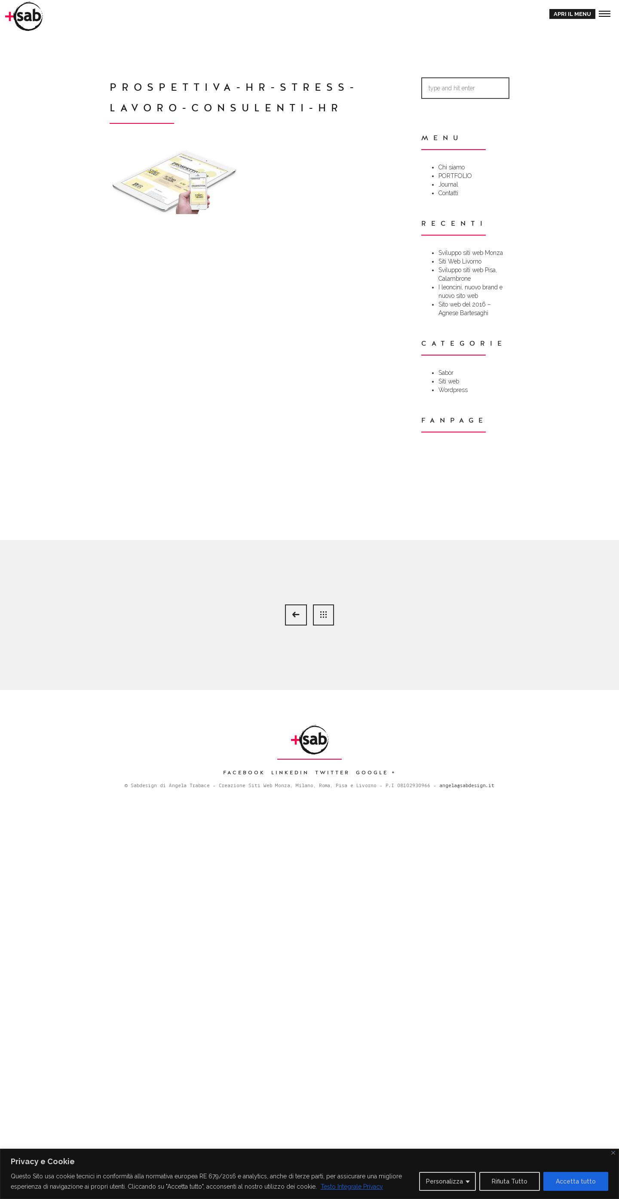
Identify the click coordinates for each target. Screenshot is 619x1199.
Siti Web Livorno (459, 261)
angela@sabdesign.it (466, 785)
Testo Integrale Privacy (352, 1186)
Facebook (244, 772)
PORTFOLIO (455, 175)
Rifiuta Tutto (509, 1181)
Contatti (448, 193)
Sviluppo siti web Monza (470, 252)
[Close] (613, 1153)
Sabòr (446, 372)
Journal (448, 184)
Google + (376, 772)
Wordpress (453, 389)
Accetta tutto (576, 1181)
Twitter (332, 772)
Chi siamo (451, 167)
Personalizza (444, 1181)
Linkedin (290, 772)
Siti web (448, 381)
